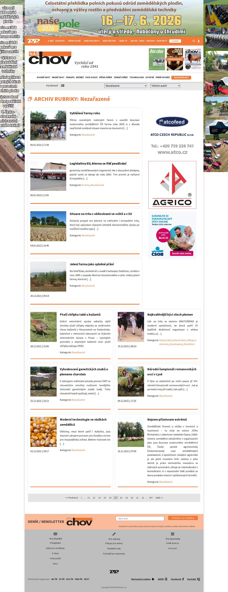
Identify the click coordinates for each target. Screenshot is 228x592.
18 (121, 497)
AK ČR (54, 579)
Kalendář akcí (181, 77)
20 (132, 497)
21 (137, 497)
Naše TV (124, 41)
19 (126, 497)
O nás (51, 41)
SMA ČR (78, 579)
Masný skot (58, 77)
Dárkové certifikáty (55, 548)
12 (88, 497)
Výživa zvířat (105, 77)
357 (151, 497)
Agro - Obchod (147, 41)
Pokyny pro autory (114, 543)
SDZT (86, 579)
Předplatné (75, 41)
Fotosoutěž (55, 558)
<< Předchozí (71, 497)
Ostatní (149, 77)
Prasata (70, 77)
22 (143, 497)
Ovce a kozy (91, 77)
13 (94, 497)
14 (99, 497)
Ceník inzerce (172, 543)
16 (110, 497)
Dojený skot (43, 77)
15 (105, 497)
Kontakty (162, 41)
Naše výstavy (110, 41)
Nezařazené (88, 134)
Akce (55, 563)
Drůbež (80, 77)
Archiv (134, 41)
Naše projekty (92, 41)
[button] (183, 518)
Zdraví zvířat (121, 77)
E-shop (55, 553)
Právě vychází (163, 77)
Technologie (137, 77)
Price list (172, 548)
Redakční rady (114, 548)
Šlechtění (189, 344)
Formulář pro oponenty (114, 553)
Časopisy (61, 41)
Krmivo (86, 185)
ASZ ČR (69, 579)
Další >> (159, 497)
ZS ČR (62, 579)
